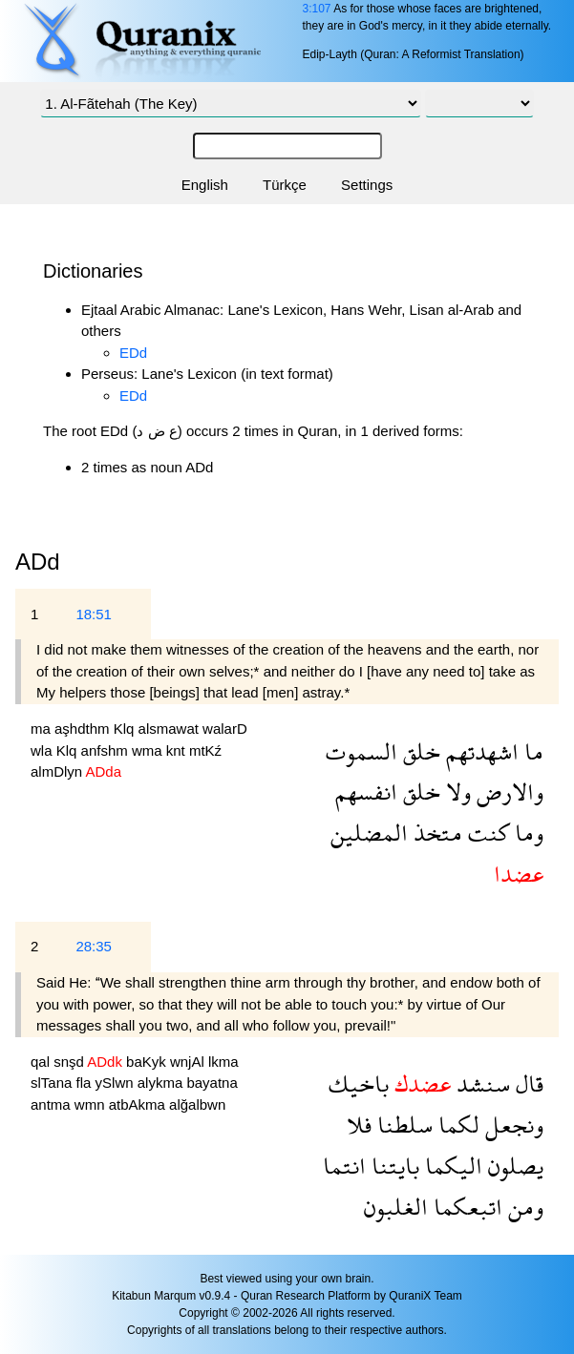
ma (42, 728)
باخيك (359, 1083)
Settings (367, 185)
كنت (485, 832)
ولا (455, 791)
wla (43, 750)
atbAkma (139, 1104)
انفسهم (366, 791)
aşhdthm (84, 728)
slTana (53, 1082)
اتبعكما (465, 1206)
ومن (522, 1206)
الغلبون (396, 1206)
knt (177, 750)
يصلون (512, 1165)
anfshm (106, 750)
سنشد (480, 1083)
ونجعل (511, 1124)
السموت (361, 751)
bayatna (211, 1082)
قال (526, 1083)
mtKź (205, 750)
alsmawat (170, 728)
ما (531, 751)
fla (86, 1082)
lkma (223, 1061)
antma (52, 1104)
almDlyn (58, 771)
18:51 (93, 614)
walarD (224, 728)
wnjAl (189, 1061)
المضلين (369, 832)
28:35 (93, 946)
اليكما (450, 1165)
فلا (359, 1124)
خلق (418, 751)
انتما (344, 1165)
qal (42, 1061)
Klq (126, 728)
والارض (507, 791)
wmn (91, 1104)
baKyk (148, 1061)
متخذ (435, 832)
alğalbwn (197, 1104)
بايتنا (392, 1165)
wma (149, 750)
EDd (133, 352)
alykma (162, 1082)
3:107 (316, 8)
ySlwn (117, 1082)
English (204, 185)
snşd (70, 1061)
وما (526, 832)
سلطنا (402, 1124)
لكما (456, 1124)
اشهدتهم (479, 751)
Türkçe (285, 185)
